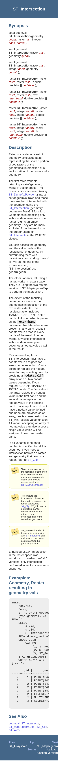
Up (32, 758)
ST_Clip (32, 461)
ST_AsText (16, 745)
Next (55, 758)
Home (32, 765)
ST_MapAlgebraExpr (32, 486)
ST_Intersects (17, 235)
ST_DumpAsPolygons (23, 194)
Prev (12, 758)
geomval (14, 739)
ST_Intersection (19, 208)
